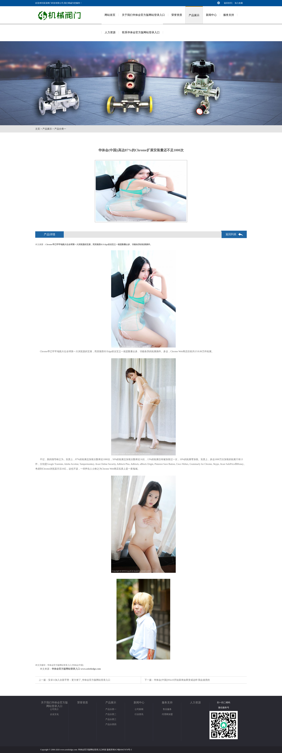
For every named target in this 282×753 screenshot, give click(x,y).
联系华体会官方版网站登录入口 (141, 32)
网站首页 (110, 15)
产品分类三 (110, 719)
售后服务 (167, 709)
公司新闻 (139, 709)
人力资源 (110, 32)
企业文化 (54, 714)
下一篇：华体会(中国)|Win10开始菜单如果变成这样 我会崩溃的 (177, 680)
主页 (37, 129)
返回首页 (228, 3)
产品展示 (194, 15)
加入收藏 (239, 3)
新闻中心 (211, 15)
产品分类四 (110, 724)
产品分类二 (110, 714)
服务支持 (228, 15)
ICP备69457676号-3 (123, 749)
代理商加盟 (167, 714)
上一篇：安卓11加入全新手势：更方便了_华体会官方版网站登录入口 (74, 680)
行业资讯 (139, 714)
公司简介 (54, 709)
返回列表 (231, 234)
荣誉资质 (176, 15)
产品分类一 (60, 129)
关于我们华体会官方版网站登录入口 (143, 15)
